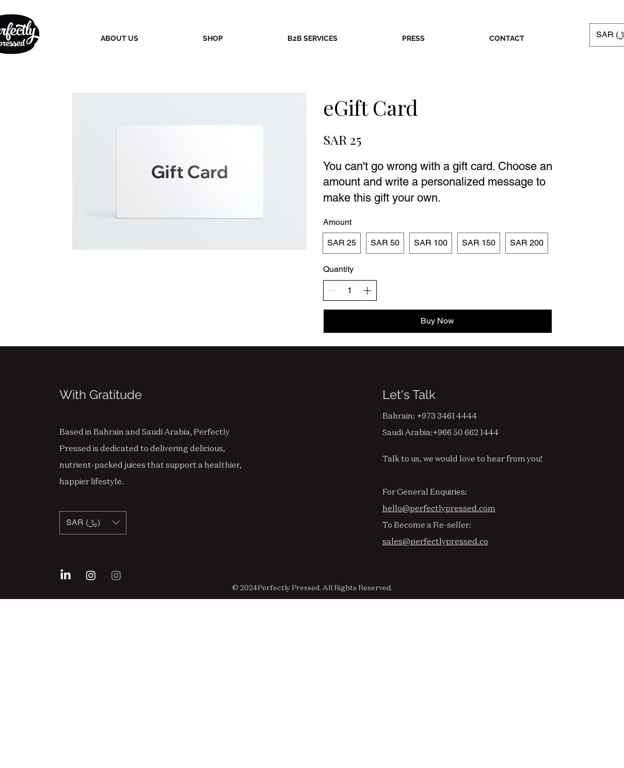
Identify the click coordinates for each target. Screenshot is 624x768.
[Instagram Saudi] (116, 575)
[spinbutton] (350, 290)
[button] (92, 522)
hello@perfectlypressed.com (438, 508)
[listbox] (92, 522)
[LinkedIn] (65, 575)
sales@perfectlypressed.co (435, 541)
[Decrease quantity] (333, 290)
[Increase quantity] (367, 290)
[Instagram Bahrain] (91, 575)
